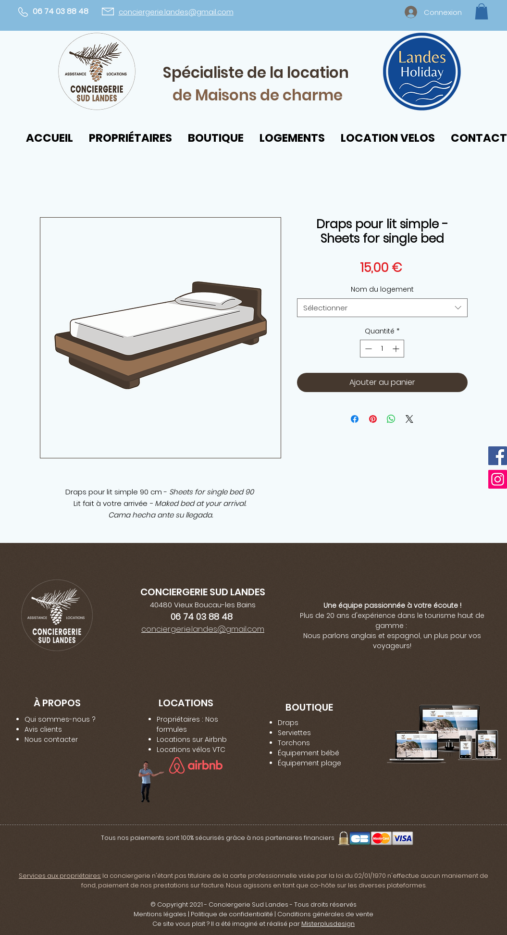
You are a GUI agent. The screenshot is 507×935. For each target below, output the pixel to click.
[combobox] (382, 307)
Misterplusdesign (328, 923)
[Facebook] (497, 455)
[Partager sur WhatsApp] (391, 419)
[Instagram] (497, 479)
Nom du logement (382, 289)
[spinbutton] (382, 348)
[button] (481, 11)
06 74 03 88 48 (60, 11)
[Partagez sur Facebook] (354, 419)
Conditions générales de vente (325, 914)
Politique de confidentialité (232, 914)
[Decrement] (367, 348)
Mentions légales (160, 914)
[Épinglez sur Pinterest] (373, 419)
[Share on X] (409, 419)
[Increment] (397, 348)
